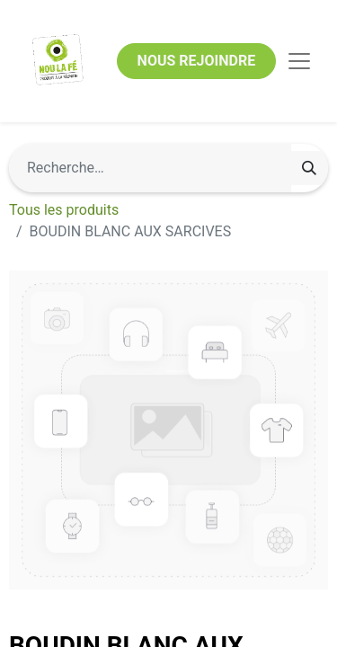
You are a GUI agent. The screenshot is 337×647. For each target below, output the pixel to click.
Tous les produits (64, 209)
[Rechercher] (309, 168)
